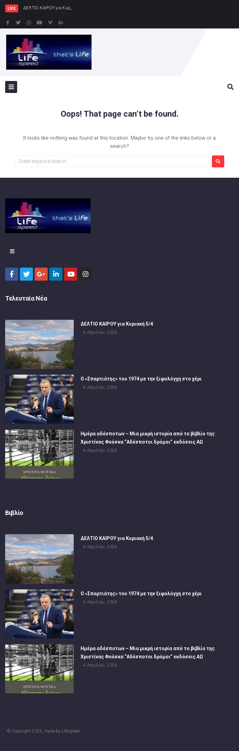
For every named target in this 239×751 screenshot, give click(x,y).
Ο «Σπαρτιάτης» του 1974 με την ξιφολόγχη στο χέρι (141, 381)
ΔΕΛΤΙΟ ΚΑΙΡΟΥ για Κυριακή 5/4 (117, 325)
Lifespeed (71, 731)
